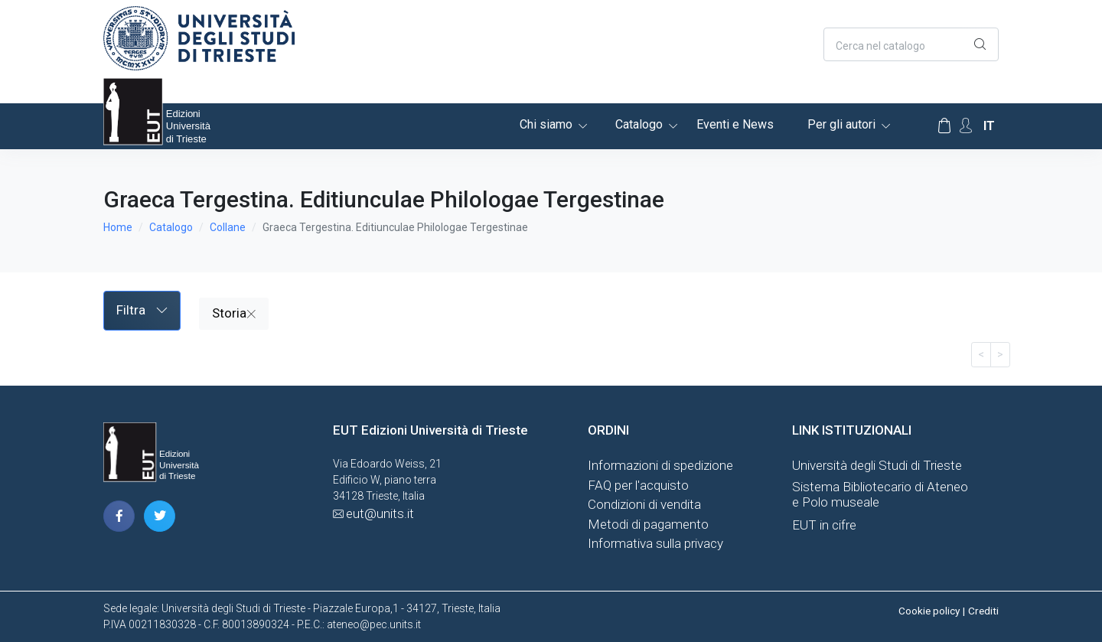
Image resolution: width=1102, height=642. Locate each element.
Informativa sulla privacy (655, 543)
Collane (228, 227)
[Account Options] (965, 126)
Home (117, 227)
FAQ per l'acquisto (638, 485)
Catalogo (639, 124)
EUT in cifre (824, 525)
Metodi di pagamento (648, 524)
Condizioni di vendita (644, 504)
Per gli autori (841, 124)
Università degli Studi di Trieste (877, 465)
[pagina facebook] (119, 516)
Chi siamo (546, 124)
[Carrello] (944, 126)
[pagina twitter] (159, 516)
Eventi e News (735, 124)
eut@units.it (380, 513)
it (989, 126)
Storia (234, 313)
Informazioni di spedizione (660, 465)
